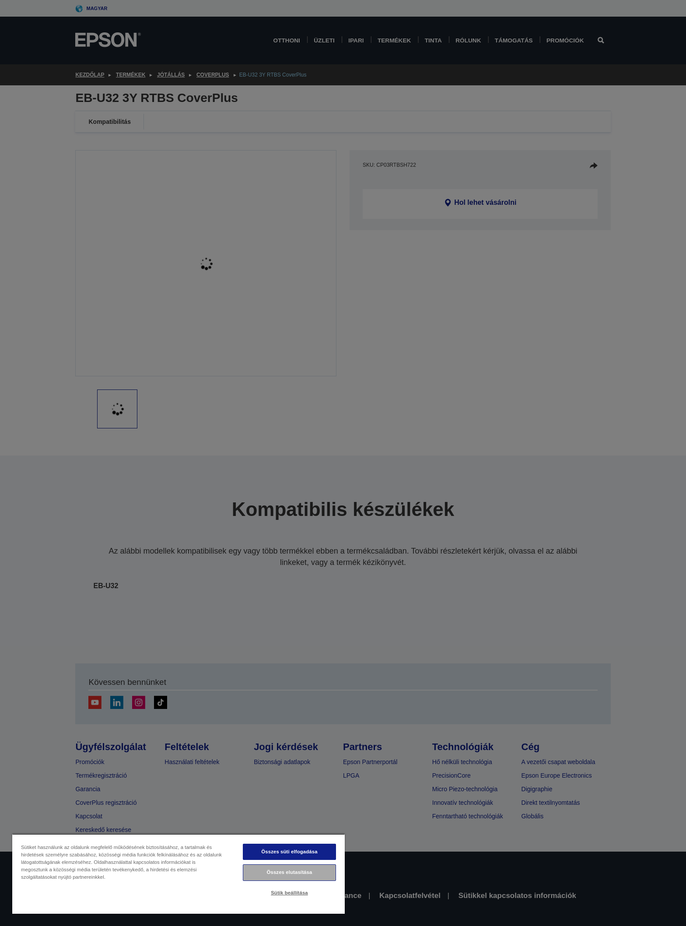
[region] (178, 874)
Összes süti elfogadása (289, 851)
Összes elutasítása (289, 872)
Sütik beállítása (289, 892)
